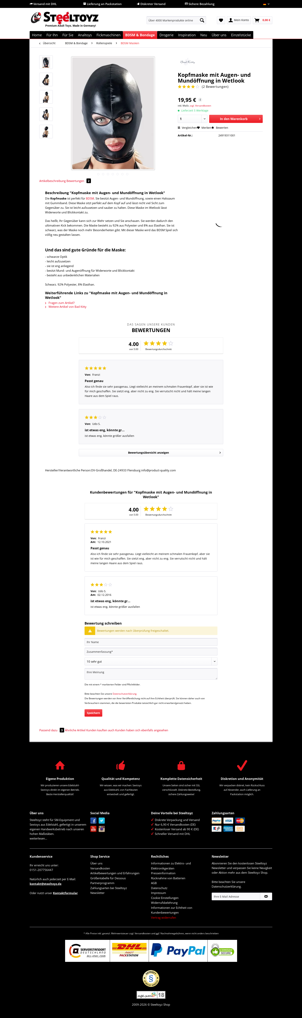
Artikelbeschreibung (52, 181)
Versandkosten (100, 868)
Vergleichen (187, 127)
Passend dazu (52, 730)
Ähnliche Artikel (75, 730)
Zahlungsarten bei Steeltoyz (108, 888)
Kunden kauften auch (100, 730)
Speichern (93, 713)
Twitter (102, 821)
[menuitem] (176, 22)
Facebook (93, 821)
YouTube (93, 829)
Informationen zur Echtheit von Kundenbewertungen (171, 910)
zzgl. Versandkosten (200, 105)
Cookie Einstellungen (165, 898)
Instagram (102, 829)
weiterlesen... (38, 838)
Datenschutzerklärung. (125, 693)
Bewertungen (78, 181)
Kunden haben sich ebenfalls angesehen (141, 730)
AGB (154, 883)
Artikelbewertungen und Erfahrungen (114, 873)
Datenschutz (159, 888)
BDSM (90, 198)
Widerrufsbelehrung (164, 903)
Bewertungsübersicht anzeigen (174, 452)
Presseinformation (163, 873)
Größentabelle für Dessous (108, 878)
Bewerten (219, 127)
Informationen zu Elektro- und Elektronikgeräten (171, 865)
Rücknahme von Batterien (168, 878)
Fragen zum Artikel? (60, 303)
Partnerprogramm (102, 883)
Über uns (96, 863)
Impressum (158, 893)
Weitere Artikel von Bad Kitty (65, 307)
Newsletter (97, 893)
